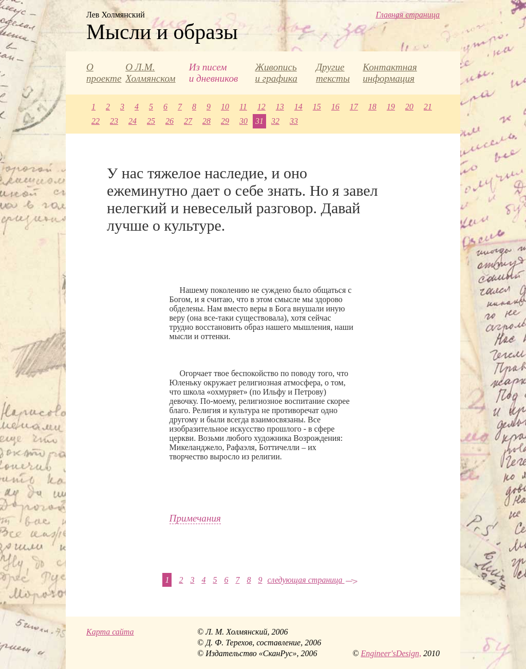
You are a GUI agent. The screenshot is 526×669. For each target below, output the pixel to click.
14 (298, 106)
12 (261, 106)
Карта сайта (110, 631)
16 (335, 106)
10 (225, 106)
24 (132, 121)
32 (275, 121)
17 (354, 106)
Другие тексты (333, 73)
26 (169, 121)
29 (225, 121)
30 (243, 121)
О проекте (103, 73)
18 (372, 106)
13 (280, 106)
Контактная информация (390, 73)
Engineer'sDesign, (391, 653)
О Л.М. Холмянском (150, 73)
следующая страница (312, 579)
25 (151, 121)
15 (317, 106)
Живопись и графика (276, 73)
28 (206, 121)
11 (243, 106)
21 (428, 106)
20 (409, 106)
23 (114, 121)
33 (294, 121)
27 (188, 121)
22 (95, 121)
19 (391, 106)
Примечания (195, 518)
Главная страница (407, 14)
